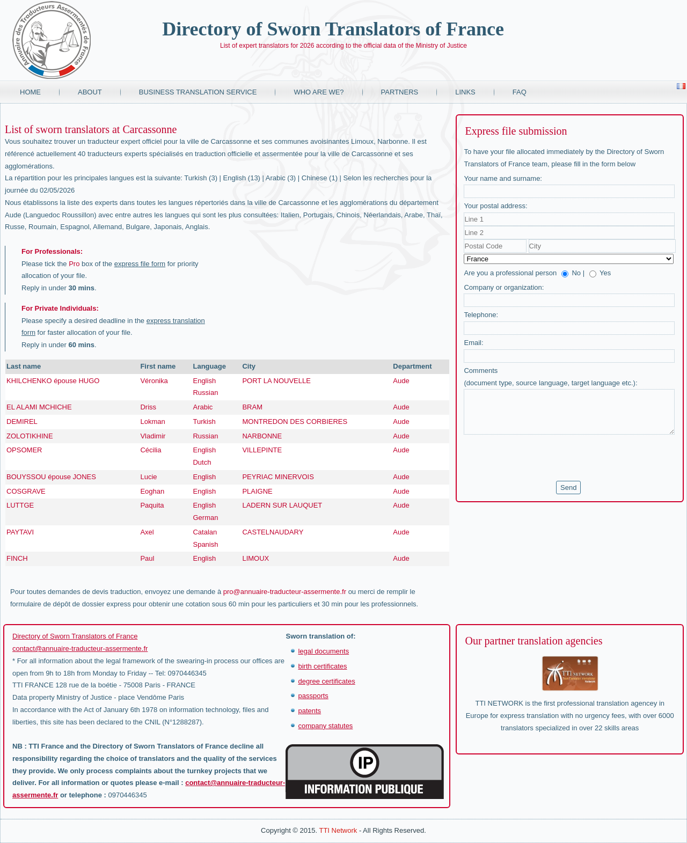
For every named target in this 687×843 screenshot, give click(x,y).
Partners (400, 92)
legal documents (323, 651)
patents (309, 711)
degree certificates (326, 681)
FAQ (520, 92)
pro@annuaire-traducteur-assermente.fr (284, 592)
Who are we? (319, 92)
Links (465, 92)
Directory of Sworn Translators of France (333, 29)
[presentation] (545, 458)
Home (30, 92)
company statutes (325, 726)
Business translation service (198, 92)
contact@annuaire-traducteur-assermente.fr (80, 648)
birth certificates (322, 666)
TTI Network (338, 830)
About (90, 92)
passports (313, 696)
